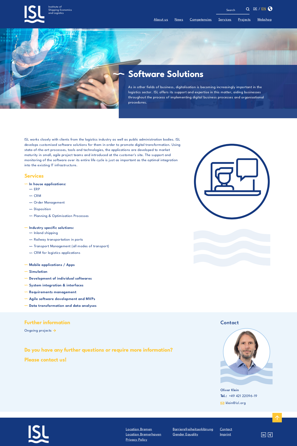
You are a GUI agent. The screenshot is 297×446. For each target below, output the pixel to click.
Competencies (201, 19)
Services (224, 19)
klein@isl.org (236, 403)
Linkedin (263, 434)
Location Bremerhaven (143, 434)
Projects (244, 19)
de (255, 9)
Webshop (264, 19)
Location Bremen (139, 429)
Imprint (225, 434)
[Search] (231, 10)
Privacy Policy (136, 439)
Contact (226, 429)
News (179, 19)
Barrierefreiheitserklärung (193, 429)
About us (161, 19)
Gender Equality (185, 434)
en (263, 9)
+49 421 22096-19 (243, 396)
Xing (270, 434)
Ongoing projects (38, 330)
